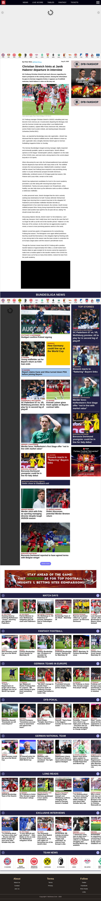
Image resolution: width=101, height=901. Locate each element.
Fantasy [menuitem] (62, 2)
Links (84, 889)
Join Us (16, 886)
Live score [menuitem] (37, 2)
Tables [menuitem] (50, 2)
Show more (46, 560)
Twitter (84, 879)
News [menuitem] (25, 2)
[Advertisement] (50, 34)
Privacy (50, 882)
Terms (51, 879)
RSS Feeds (84, 886)
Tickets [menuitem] (74, 2)
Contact (17, 882)
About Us (17, 879)
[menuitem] (11, 2)
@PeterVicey (37, 59)
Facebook (84, 882)
